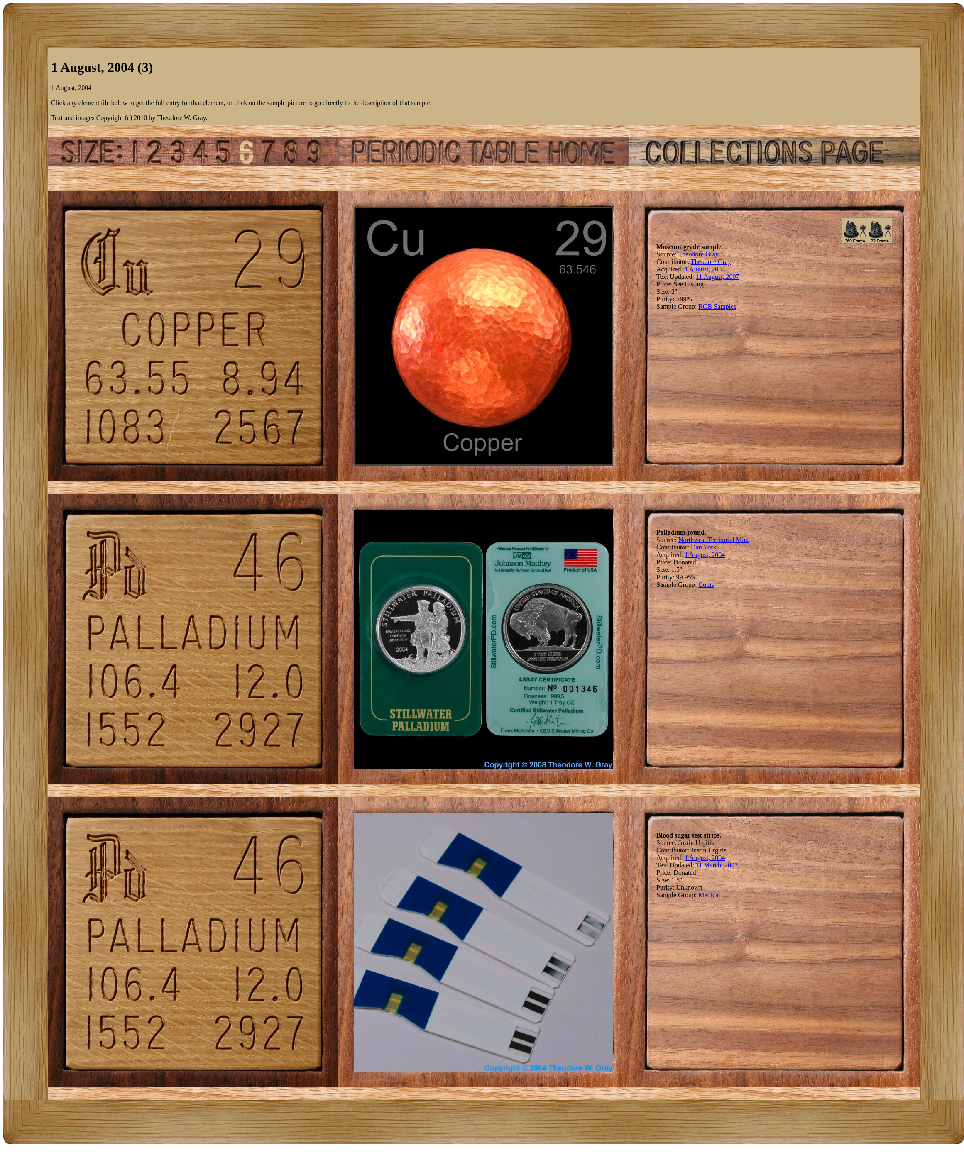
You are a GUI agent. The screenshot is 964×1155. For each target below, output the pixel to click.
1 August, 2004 (705, 269)
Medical (709, 895)
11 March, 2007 (717, 865)
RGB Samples (717, 306)
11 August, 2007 (717, 276)
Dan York (703, 547)
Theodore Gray (698, 254)
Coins (706, 584)
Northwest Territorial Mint (713, 539)
